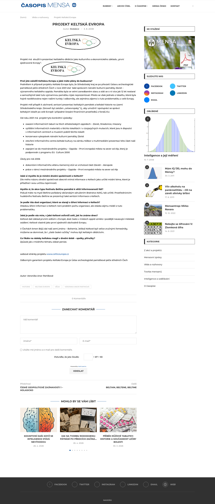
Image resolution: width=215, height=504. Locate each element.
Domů (23, 17)
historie (26, 287)
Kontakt (175, 6)
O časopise (140, 6)
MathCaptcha (82, 366)
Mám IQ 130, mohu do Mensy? (178, 170)
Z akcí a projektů (153, 250)
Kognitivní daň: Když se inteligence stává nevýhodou (38, 439)
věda (57, 287)
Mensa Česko (159, 6)
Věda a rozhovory (40, 17)
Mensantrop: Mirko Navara (176, 208)
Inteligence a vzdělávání (156, 278)
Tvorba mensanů (153, 271)
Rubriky (107, 6)
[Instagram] (156, 93)
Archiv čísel (123, 6)
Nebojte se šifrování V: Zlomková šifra (179, 226)
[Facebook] (156, 86)
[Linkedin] (182, 93)
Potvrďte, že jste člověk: (66, 357)
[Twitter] (182, 86)
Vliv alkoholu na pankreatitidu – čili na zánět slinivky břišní (178, 190)
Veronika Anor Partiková (77, 287)
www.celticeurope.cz (58, 254)
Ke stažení (153, 29)
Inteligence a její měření (161, 155)
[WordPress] (165, 484)
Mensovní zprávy (153, 257)
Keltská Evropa (42, 287)
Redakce (74, 29)
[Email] (156, 100)
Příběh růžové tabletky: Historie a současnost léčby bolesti (118, 439)
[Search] (187, 6)
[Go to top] (107, 500)
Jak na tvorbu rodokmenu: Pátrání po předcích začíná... (78, 437)
